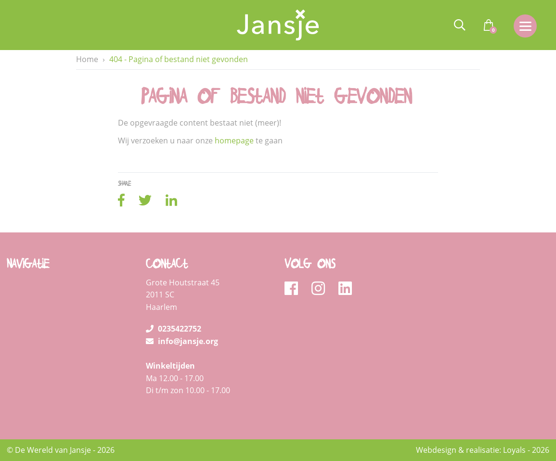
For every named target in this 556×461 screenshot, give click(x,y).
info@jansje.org (182, 341)
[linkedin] (345, 289)
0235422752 (173, 328)
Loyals (514, 450)
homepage (234, 141)
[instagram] (321, 289)
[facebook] (294, 289)
